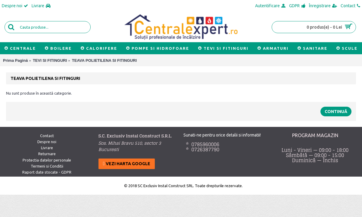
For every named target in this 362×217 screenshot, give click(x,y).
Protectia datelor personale (47, 160)
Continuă (336, 111)
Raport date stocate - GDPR (46, 172)
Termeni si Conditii (47, 166)
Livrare (47, 148)
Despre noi (46, 142)
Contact (47, 136)
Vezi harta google (126, 163)
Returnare (47, 154)
